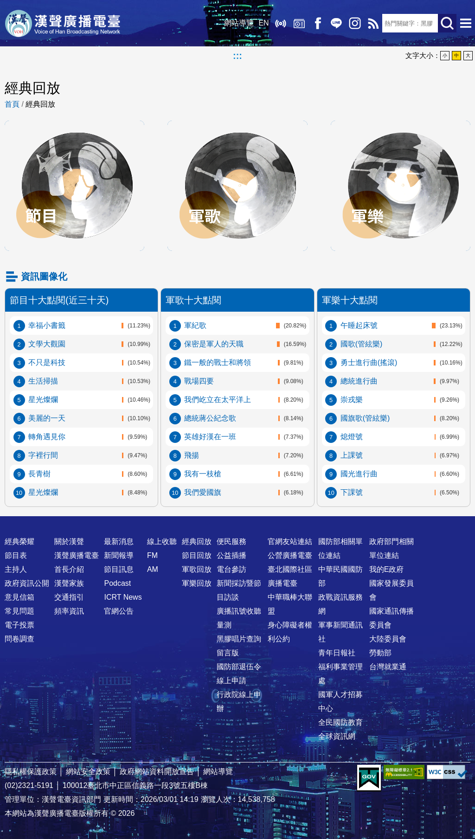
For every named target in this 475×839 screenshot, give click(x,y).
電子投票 (19, 625)
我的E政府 (386, 569)
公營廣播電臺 (290, 555)
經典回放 (298, 23)
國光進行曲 (359, 474)
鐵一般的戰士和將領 (217, 362)
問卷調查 (19, 639)
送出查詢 (447, 23)
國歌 (361, 344)
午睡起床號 (359, 325)
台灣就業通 (387, 667)
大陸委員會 (387, 639)
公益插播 (231, 555)
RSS (373, 23)
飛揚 (191, 455)
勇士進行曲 (369, 362)
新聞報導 (119, 555)
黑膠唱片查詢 (239, 639)
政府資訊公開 (27, 583)
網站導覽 (239, 23)
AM (152, 569)
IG (354, 23)
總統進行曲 (359, 381)
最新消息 (119, 541)
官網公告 (119, 611)
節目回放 (75, 130)
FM (152, 555)
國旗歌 (365, 418)
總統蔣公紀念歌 (210, 418)
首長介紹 (69, 569)
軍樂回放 (400, 130)
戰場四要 (199, 381)
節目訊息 (119, 569)
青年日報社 (336, 653)
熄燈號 (351, 437)
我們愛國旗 (202, 492)
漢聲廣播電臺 (63, 23)
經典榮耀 (19, 541)
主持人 (16, 569)
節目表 (16, 555)
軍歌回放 (237, 130)
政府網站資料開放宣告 (157, 771)
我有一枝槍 (202, 474)
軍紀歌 (195, 325)
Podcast (117, 583)
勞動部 (380, 653)
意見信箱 (19, 597)
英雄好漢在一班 (210, 437)
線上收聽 (280, 23)
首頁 (12, 104)
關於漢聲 (69, 541)
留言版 (228, 653)
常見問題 (19, 611)
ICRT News (122, 597)
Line (336, 23)
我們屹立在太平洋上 (217, 399)
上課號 (351, 455)
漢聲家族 (69, 583)
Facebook (317, 23)
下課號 (351, 492)
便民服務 (231, 541)
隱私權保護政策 (31, 771)
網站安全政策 (88, 771)
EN (263, 23)
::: (237, 56)
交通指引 (69, 597)
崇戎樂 (351, 399)
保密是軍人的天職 (214, 344)
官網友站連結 (290, 541)
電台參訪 (231, 569)
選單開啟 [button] (465, 23)
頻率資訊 (69, 611)
